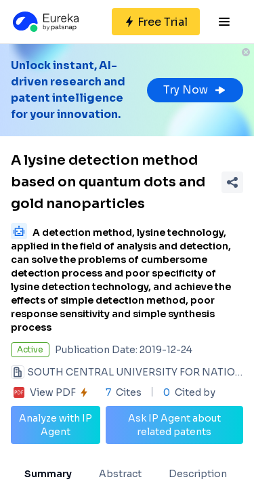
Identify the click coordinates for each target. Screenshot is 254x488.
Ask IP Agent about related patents (174, 425)
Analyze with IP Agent (55, 425)
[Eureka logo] (45, 22)
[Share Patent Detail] (232, 182)
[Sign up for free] (156, 21)
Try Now (195, 90)
